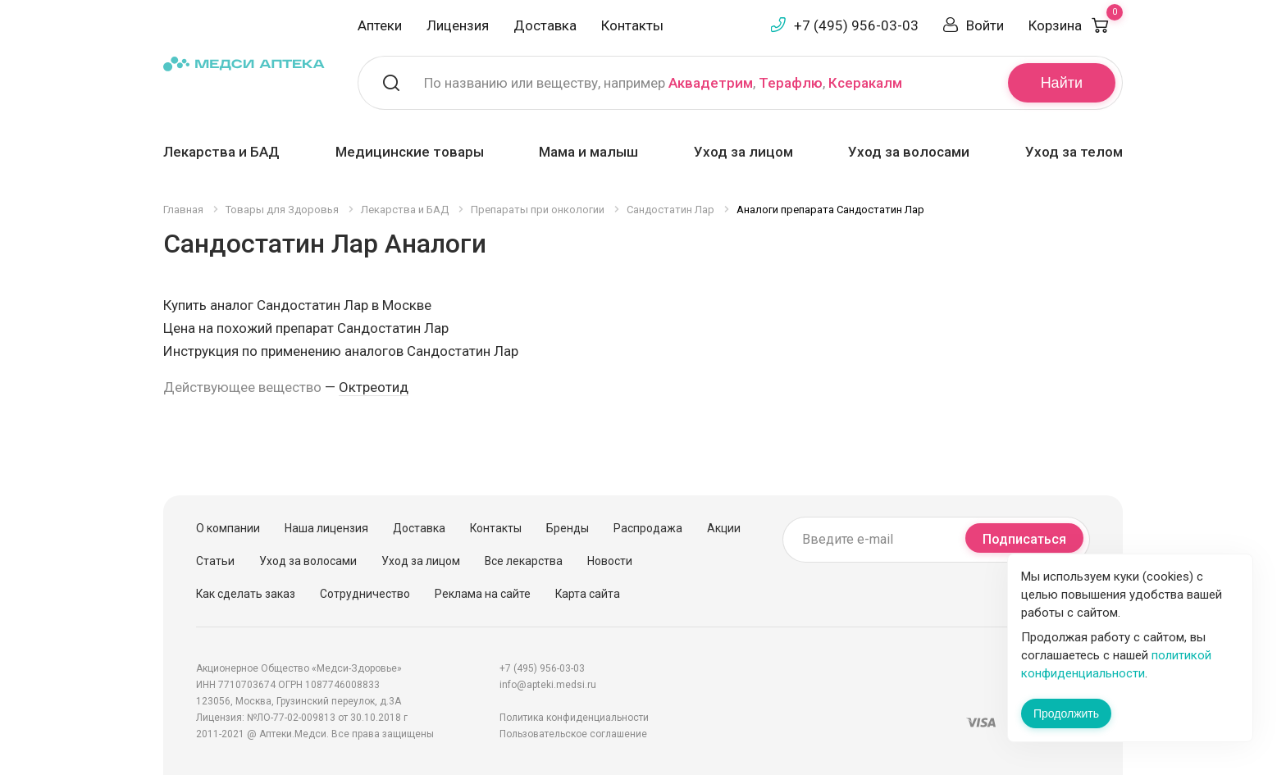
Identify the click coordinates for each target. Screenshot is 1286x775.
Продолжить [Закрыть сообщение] (1066, 713)
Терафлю (791, 83)
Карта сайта (587, 593)
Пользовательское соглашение (573, 734)
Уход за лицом (743, 152)
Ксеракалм (865, 83)
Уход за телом (1074, 152)
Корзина (1075, 25)
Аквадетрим (710, 83)
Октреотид (373, 387)
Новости (609, 561)
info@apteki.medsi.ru (547, 685)
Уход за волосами (908, 152)
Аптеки (380, 25)
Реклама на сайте (483, 593)
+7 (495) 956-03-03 (856, 25)
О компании (228, 528)
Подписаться (1024, 539)
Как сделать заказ (245, 593)
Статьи (215, 561)
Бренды (567, 528)
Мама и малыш (588, 152)
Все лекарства (524, 561)
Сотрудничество (365, 593)
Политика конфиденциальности (574, 717)
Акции (724, 528)
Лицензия (457, 25)
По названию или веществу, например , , (663, 83)
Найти (1062, 83)
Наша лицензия (326, 528)
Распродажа (647, 528)
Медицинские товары (409, 152)
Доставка (545, 25)
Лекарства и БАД (221, 152)
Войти (985, 25)
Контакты (632, 25)
